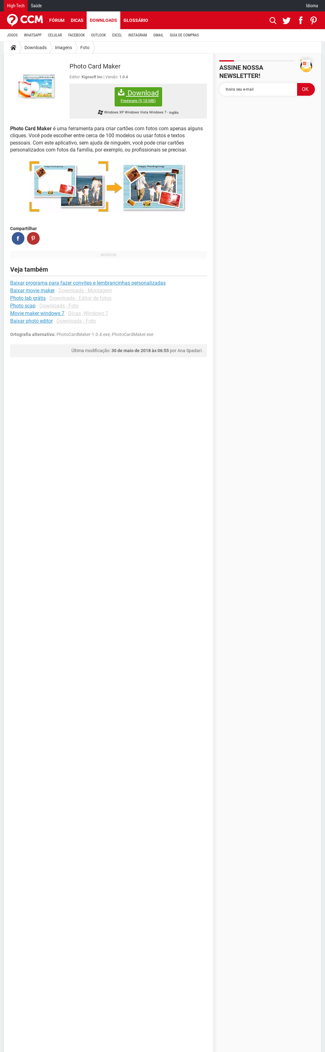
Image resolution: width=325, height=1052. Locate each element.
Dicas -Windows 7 (88, 313)
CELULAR (55, 35)
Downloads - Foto (59, 306)
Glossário (135, 20)
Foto (85, 47)
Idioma (312, 5)
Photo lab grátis (28, 298)
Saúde (36, 5)
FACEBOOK (76, 35)
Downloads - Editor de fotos (80, 298)
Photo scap (23, 306)
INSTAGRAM (137, 35)
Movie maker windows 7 (37, 313)
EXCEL (117, 35)
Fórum (56, 20)
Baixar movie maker (32, 290)
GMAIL (158, 35)
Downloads (103, 20)
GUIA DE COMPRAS (184, 35)
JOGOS (12, 35)
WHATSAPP (33, 35)
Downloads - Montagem (85, 290)
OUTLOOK (98, 35)
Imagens (63, 47)
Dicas (77, 20)
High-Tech (15, 5)
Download (138, 96)
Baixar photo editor (31, 321)
